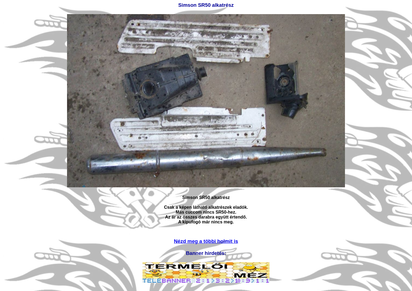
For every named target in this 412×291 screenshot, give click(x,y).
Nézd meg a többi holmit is (206, 241)
